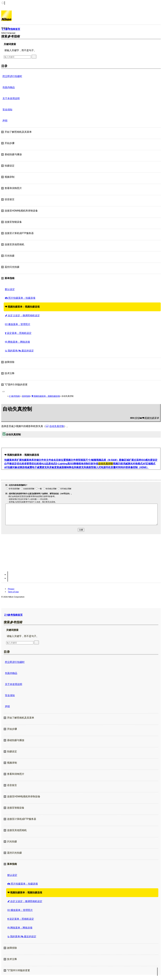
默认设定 (10, 289)
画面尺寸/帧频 (88, 459)
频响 (66, 467)
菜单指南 (26, 396)
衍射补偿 (93, 463)
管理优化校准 (33, 463)
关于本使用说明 (11, 98)
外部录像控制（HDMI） (136, 467)
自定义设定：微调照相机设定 (22, 315)
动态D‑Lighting (59, 463)
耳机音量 (111, 467)
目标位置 (61, 459)
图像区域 (124, 459)
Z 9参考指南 (14, 396)
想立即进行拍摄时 (12, 76)
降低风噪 (74, 467)
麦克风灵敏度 (49, 467)
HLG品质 (46, 463)
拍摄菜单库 (10, 459)
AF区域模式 (148, 463)
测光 (130, 463)
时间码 (119, 467)
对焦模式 (137, 463)
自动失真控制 (56, 426)
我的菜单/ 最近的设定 (19, 350)
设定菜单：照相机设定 (18, 333)
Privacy (11, 589)
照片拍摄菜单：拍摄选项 (20, 297)
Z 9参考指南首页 (13, 614)
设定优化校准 (19, 463)
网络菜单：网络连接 (17, 341)
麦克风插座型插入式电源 (92, 467)
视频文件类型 (73, 459)
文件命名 (51, 459)
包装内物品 (8, 87)
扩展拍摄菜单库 (25, 459)
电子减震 (37, 467)
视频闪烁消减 (120, 463)
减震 (29, 467)
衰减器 (60, 467)
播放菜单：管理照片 (17, 324)
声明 (4, 120)
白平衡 (8, 463)
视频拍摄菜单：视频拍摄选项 (22, 306)
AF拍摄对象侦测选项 (15, 467)
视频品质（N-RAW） (107, 459)
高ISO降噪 (73, 463)
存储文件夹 (40, 459)
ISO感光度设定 (149, 459)
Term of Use (13, 592)
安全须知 (7, 109)
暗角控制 (83, 463)
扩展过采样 (135, 459)
